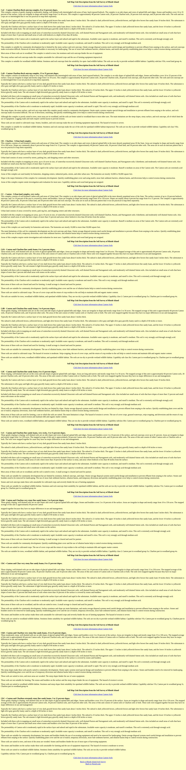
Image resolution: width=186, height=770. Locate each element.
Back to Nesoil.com (93, 764)
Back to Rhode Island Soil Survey (93, 762)
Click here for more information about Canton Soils (93, 6)
